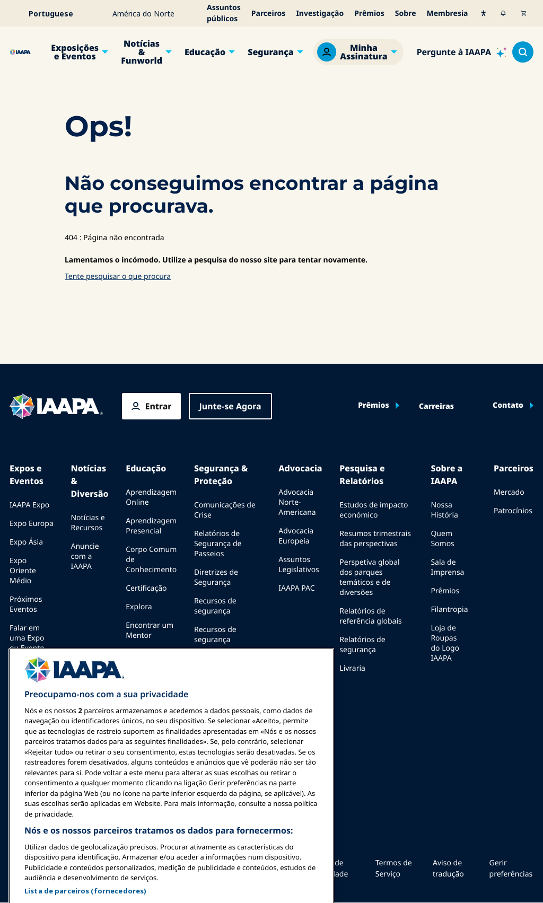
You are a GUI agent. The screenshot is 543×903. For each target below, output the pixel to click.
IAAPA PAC (296, 588)
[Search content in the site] (522, 52)
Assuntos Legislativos (298, 565)
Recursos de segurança (215, 606)
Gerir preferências (511, 868)
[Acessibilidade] (484, 13)
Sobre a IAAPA (446, 474)
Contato (508, 405)
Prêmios (369, 13)
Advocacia (300, 468)
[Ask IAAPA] (462, 52)
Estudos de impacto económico (373, 510)
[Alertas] (503, 13)
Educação (205, 52)
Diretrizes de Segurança (216, 577)
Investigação (320, 13)
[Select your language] (58, 13)
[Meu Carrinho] (523, 13)
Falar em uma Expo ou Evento (27, 638)
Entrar (158, 406)
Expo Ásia (26, 542)
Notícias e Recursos (87, 523)
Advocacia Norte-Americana (297, 502)
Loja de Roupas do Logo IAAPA (445, 643)
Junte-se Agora (230, 406)
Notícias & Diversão (89, 480)
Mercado (509, 492)
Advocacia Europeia (295, 536)
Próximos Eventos (26, 604)
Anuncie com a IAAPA (85, 556)
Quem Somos (442, 539)
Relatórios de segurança (362, 645)
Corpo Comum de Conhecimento (151, 560)
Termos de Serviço (393, 868)
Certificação (146, 588)
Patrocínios (513, 511)
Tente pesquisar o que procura (118, 276)
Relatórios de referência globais (370, 616)
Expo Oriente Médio (23, 571)
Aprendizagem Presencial (151, 526)
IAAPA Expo (29, 505)
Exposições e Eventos (75, 52)
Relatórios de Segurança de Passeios (218, 544)
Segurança (271, 52)
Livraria (352, 668)
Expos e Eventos (26, 474)
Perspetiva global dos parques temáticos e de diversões (369, 577)
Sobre (405, 13)
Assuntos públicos (224, 13)
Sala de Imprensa (447, 567)
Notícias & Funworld (141, 52)
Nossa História (444, 510)
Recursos (141, 654)
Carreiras (436, 406)
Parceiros (268, 13)
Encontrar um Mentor (149, 630)
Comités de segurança (213, 663)
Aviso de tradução (448, 868)
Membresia (447, 13)
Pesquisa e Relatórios (361, 474)
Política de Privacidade (328, 868)
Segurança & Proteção (221, 474)
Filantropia (449, 609)
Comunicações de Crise (225, 510)
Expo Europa (32, 524)
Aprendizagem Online (151, 497)
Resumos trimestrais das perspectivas (375, 539)
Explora (139, 607)
